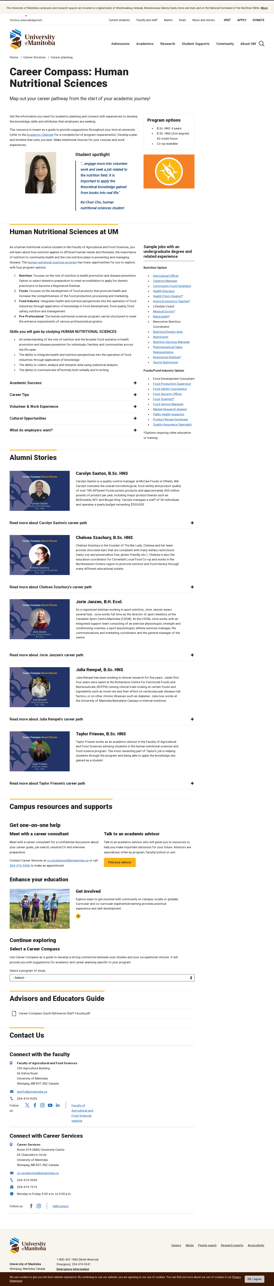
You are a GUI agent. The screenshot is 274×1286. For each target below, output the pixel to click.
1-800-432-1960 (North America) (77, 1255)
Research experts (232, 1241)
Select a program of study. (28, 966)
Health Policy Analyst (167, 292)
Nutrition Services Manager (171, 338)
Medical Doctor (163, 307)
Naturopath (160, 313)
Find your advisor (119, 858)
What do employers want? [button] (31, 426)
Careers (176, 1241)
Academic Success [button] (26, 379)
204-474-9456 (20, 862)
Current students (119, 16)
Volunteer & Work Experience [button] (34, 402)
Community (225, 40)
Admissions (120, 40)
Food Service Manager (168, 400)
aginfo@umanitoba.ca (32, 1088)
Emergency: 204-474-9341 (74, 1260)
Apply (241, 16)
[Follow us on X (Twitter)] (27, 1101)
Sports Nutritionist (165, 358)
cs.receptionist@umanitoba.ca (68, 856)
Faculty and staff (147, 16)
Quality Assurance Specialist (172, 420)
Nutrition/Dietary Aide (168, 328)
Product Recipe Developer (170, 415)
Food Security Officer (167, 390)
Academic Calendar (40, 131)
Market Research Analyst (170, 405)
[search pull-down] (261, 40)
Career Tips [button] (19, 391)
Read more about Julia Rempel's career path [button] (46, 715)
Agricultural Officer (166, 272)
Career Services (34, 53)
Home (14, 53)
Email (182, 16)
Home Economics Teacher (171, 297)
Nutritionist (160, 333)
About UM (248, 40)
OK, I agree (254, 1279)
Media (190, 1241)
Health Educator (164, 287)
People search (207, 1241)
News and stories (203, 16)
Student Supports (195, 40)
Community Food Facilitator (172, 282)
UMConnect (61, 1202)
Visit (227, 16)
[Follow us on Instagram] (42, 1101)
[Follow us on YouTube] (50, 1101)
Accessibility (256, 1241)
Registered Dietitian (166, 353)
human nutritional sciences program (52, 258)
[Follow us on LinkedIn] (58, 1101)
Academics (145, 40)
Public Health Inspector (168, 410)
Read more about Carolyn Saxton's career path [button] (48, 519)
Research (167, 40)
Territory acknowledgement (26, 16)
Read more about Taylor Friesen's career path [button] (47, 779)
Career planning (62, 53)
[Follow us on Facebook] (35, 1101)
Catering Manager (165, 277)
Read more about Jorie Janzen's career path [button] (46, 651)
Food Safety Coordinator (170, 385)
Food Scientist (163, 395)
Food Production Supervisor (172, 380)
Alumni (168, 16)
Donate (258, 16)
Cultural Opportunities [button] (28, 414)
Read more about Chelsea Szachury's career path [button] (51, 583)
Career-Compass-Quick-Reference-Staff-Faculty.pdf (54, 1009)
